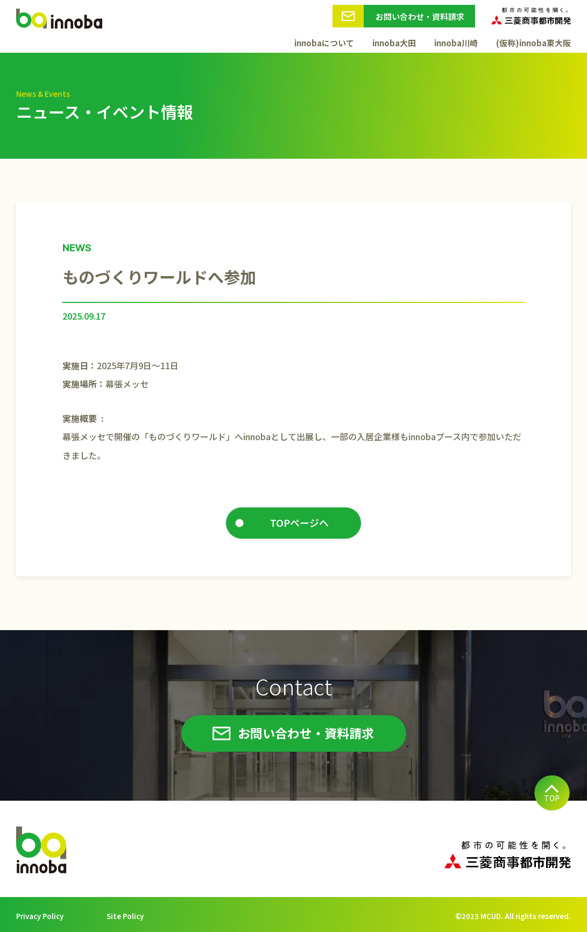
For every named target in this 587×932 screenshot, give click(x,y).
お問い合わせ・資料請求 (306, 733)
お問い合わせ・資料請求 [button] (420, 16)
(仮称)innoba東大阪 (533, 42)
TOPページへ (299, 522)
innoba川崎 (456, 42)
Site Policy (125, 916)
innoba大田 (394, 42)
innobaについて (324, 42)
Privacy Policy (39, 916)
